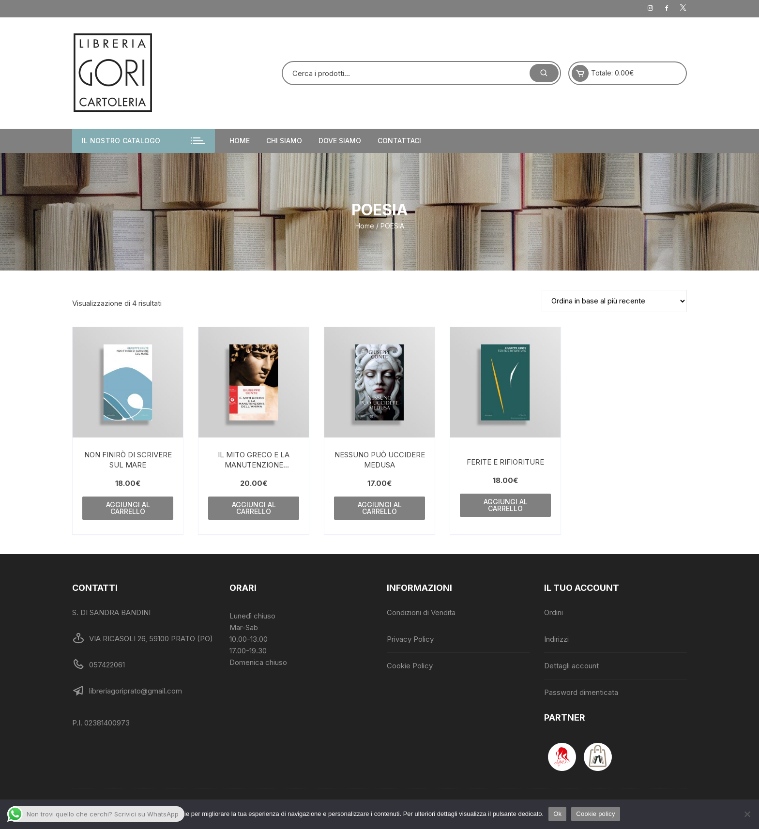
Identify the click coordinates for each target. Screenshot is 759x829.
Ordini (553, 612)
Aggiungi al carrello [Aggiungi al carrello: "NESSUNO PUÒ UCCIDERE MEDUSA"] (380, 507)
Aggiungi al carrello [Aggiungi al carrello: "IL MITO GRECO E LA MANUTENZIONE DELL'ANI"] (254, 507)
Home (239, 140)
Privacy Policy (410, 639)
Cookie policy (595, 813)
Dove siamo (340, 140)
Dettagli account (571, 665)
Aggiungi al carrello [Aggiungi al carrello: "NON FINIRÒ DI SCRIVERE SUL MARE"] (128, 507)
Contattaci (399, 140)
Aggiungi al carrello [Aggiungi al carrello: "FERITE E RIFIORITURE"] (506, 504)
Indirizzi (556, 639)
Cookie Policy (410, 665)
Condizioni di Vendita (421, 612)
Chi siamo (284, 140)
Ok (557, 813)
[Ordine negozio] (614, 301)
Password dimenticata (581, 692)
